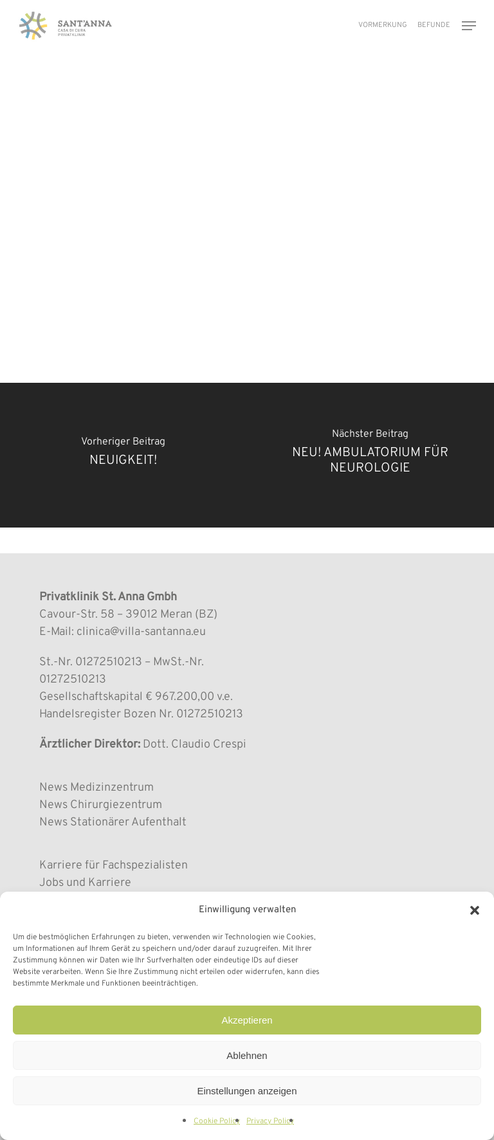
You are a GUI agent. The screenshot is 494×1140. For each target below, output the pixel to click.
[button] (474, 910)
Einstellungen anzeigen (247, 1090)
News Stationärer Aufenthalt (113, 822)
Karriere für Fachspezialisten (113, 865)
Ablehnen (246, 1055)
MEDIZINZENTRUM (79, 90)
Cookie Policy (217, 1121)
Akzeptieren (246, 1020)
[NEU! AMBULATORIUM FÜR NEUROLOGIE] (370, 455)
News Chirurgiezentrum (100, 805)
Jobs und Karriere (85, 883)
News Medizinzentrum (96, 787)
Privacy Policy (270, 1121)
